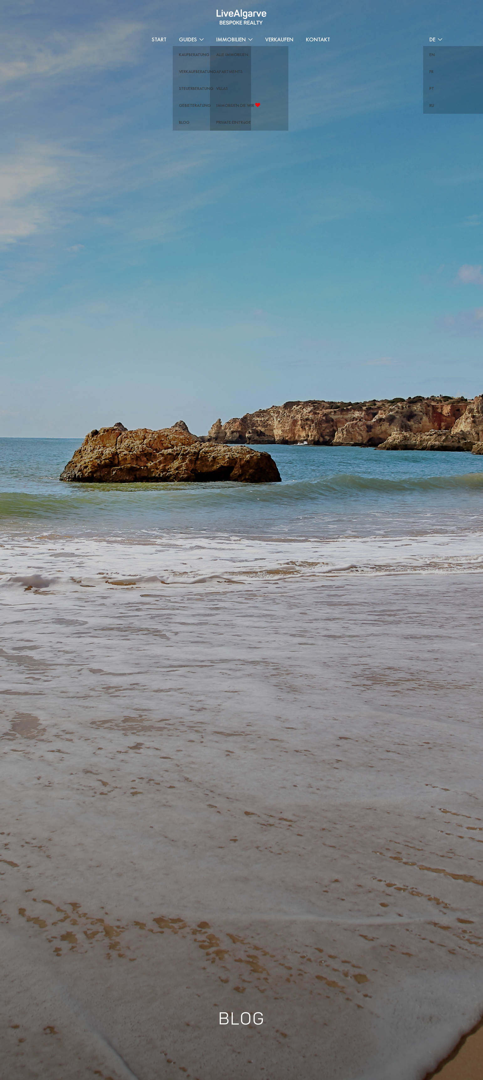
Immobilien (231, 39)
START (159, 39)
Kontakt (318, 39)
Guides (188, 39)
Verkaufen (279, 39)
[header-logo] (241, 17)
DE (432, 39)
